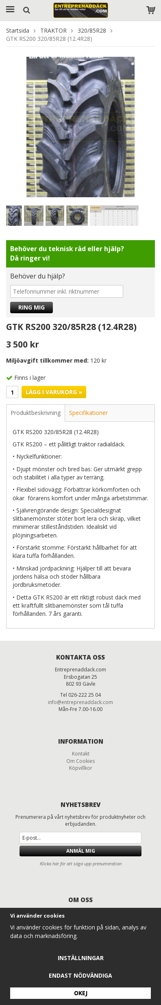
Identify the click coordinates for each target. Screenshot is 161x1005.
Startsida (17, 30)
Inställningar (81, 958)
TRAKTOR (53, 30)
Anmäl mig (80, 850)
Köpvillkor (80, 767)
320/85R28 (92, 30)
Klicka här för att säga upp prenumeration (81, 863)
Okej (80, 993)
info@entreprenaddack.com (80, 702)
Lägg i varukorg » (54, 392)
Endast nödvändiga (80, 975)
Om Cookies (80, 761)
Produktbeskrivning (36, 413)
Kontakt (80, 753)
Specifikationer (88, 413)
